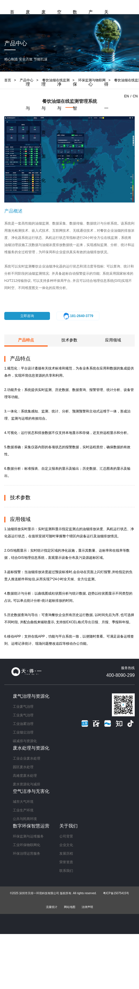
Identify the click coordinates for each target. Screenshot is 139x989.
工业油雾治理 (23, 724)
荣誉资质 (66, 862)
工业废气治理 (23, 707)
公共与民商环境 (25, 819)
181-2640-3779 (78, 316)
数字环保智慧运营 (75, 96)
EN (126, 96)
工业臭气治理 (23, 715)
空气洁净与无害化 (59, 96)
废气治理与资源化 (28, 96)
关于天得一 (106, 60)
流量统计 (51, 907)
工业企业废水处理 (26, 758)
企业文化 (66, 845)
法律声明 (87, 907)
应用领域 (113, 340)
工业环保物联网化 (26, 845)
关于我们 (68, 825)
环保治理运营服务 (26, 854)
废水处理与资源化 (43, 96)
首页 (12, 23)
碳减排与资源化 (25, 741)
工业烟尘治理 (23, 732)
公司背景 (66, 836)
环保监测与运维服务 (28, 836)
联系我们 (66, 871)
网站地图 (69, 907)
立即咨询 (27, 316)
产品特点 (26, 340)
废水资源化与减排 (26, 784)
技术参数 (69, 340)
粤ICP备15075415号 (116, 893)
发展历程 (66, 854)
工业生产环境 (23, 810)
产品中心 (90, 47)
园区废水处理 (23, 767)
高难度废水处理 (25, 776)
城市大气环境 (23, 802)
